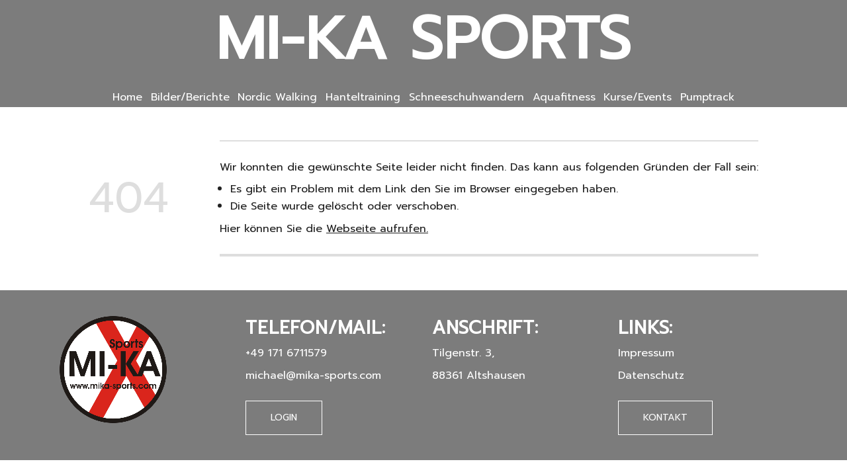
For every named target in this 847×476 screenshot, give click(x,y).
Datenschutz (651, 375)
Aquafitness (564, 97)
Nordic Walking (277, 97)
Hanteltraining (363, 97)
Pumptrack (707, 97)
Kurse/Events (637, 97)
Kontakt (665, 417)
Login (284, 417)
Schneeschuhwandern (466, 97)
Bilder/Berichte (190, 97)
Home (127, 97)
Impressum (646, 352)
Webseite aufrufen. (377, 228)
